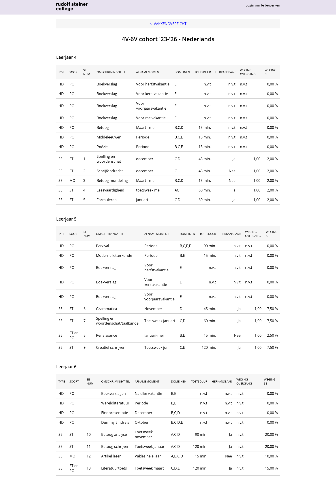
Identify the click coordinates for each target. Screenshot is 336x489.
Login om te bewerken (263, 5)
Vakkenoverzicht (168, 23)
